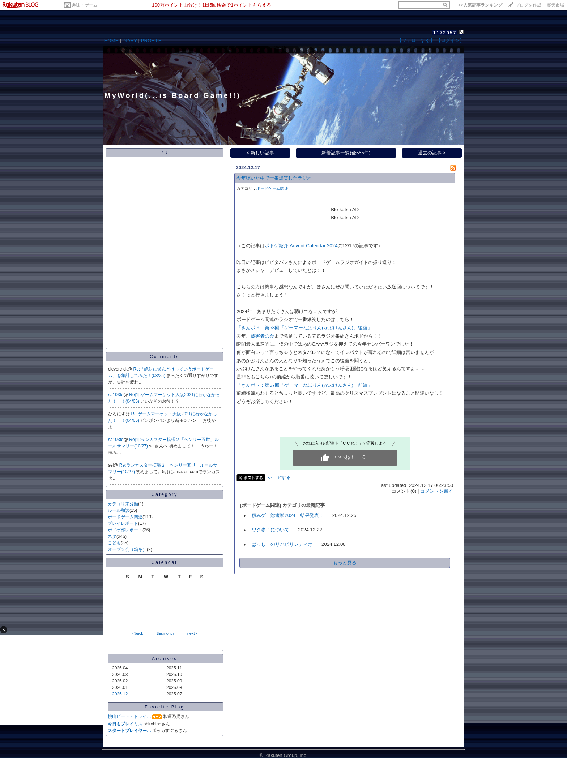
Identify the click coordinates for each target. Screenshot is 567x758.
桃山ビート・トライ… (129, 716)
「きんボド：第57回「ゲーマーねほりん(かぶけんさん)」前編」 (304, 385)
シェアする (279, 477)
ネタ (112, 536)
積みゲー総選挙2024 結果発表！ (288, 515)
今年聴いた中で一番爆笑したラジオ (274, 178)
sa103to (116, 394)
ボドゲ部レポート (125, 529)
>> (480, 5)
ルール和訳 (118, 510)
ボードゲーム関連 (125, 516)
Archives (164, 658)
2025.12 (120, 694)
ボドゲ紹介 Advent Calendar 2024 (301, 245)
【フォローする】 (416, 40)
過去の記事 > (432, 152)
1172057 (445, 32)
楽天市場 (555, 5)
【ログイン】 (450, 40)
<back (137, 633)
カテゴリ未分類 (123, 503)
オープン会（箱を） (127, 549)
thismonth (165, 633)
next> (192, 633)
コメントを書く (436, 491)
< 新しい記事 (260, 152)
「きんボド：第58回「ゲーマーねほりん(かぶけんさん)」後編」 (304, 327)
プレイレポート (123, 523)
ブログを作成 (528, 5)
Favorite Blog (164, 707)
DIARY (130, 40)
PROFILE (151, 40)
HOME (111, 40)
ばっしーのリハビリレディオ (282, 544)
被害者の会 (262, 336)
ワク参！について (270, 529)
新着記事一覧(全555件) (345, 152)
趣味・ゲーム (85, 5)
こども (114, 542)
